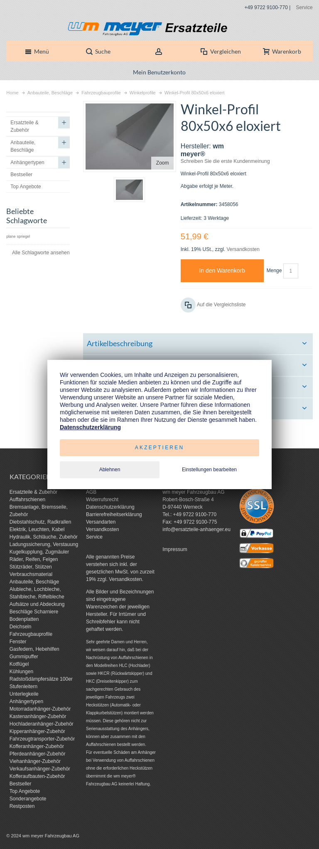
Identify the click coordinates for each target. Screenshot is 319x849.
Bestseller (21, 784)
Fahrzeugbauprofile (31, 634)
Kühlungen (21, 671)
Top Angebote (25, 791)
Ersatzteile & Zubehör (33, 492)
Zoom (162, 163)
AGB (91, 492)
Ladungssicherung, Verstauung (44, 544)
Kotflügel (19, 664)
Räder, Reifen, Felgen (34, 559)
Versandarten (100, 522)
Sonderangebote (28, 799)
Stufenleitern (23, 686)
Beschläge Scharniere (34, 612)
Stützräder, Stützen (31, 567)
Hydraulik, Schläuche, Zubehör (44, 537)
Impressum (174, 549)
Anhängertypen (26, 701)
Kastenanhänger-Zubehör (38, 716)
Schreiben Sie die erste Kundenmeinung (225, 161)
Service (304, 7)
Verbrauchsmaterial (31, 574)
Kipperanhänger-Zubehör (37, 731)
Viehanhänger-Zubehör (35, 761)
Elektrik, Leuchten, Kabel (37, 529)
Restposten (22, 806)
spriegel (23, 236)
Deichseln (21, 627)
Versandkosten (242, 249)
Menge (274, 270)
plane (10, 236)
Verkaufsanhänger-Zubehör (40, 769)
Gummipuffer (24, 657)
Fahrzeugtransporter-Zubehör (42, 739)
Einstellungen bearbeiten (209, 469)
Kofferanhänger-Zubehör (37, 746)
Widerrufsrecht (102, 499)
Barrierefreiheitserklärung (114, 514)
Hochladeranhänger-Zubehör (42, 724)
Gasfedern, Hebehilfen (34, 649)
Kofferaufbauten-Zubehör (37, 776)
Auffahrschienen (28, 499)
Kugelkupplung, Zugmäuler (39, 552)
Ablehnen (109, 469)
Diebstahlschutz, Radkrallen (40, 522)
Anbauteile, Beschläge (34, 582)
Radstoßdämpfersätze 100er (41, 679)
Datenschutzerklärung (110, 507)
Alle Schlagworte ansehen (41, 253)
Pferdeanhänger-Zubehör (38, 754)
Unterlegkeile (24, 694)
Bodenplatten (24, 619)
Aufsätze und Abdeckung (37, 604)
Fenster (18, 642)
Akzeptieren (159, 447)
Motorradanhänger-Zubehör (40, 709)
